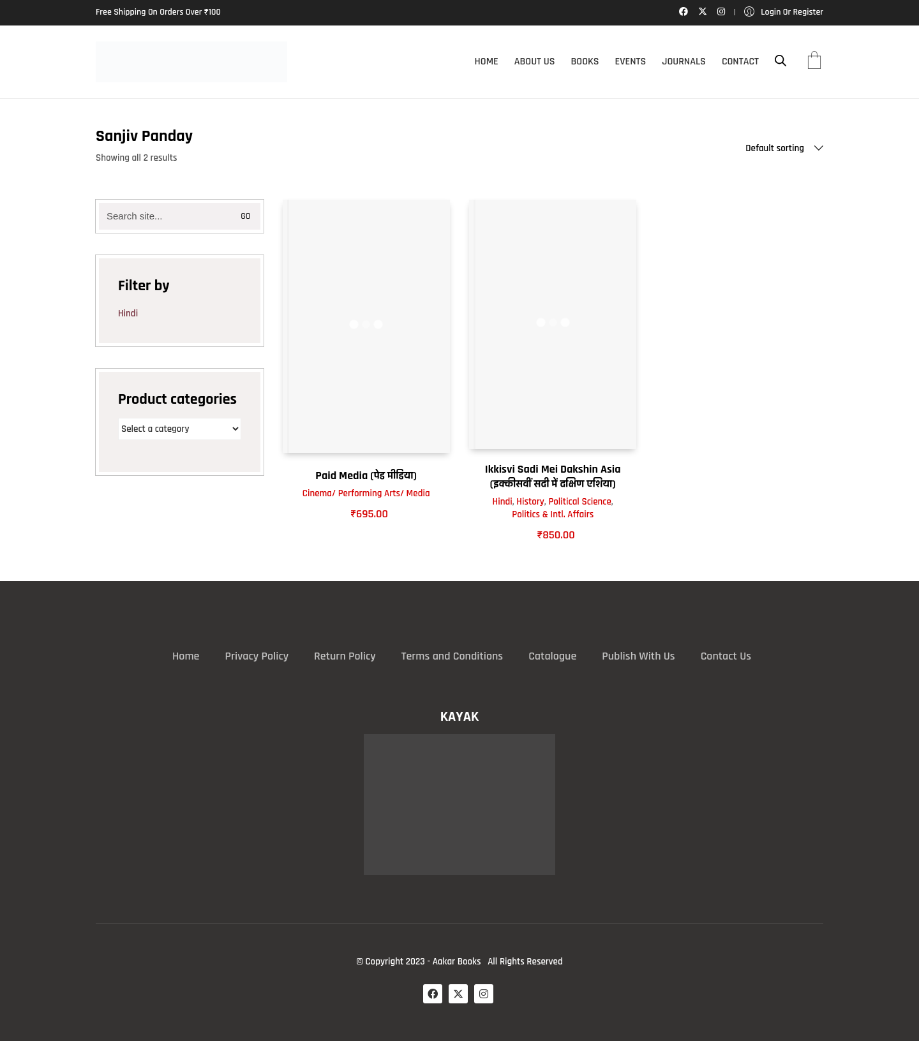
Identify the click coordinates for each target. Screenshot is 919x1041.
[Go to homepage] (191, 61)
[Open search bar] (780, 61)
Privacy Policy (256, 656)
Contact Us (726, 656)
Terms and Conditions (452, 656)
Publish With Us (638, 656)
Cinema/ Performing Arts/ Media (366, 493)
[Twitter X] (458, 993)
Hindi (502, 502)
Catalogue (552, 656)
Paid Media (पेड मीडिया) (366, 475)
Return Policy (345, 656)
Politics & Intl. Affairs (553, 514)
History (530, 502)
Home (185, 656)
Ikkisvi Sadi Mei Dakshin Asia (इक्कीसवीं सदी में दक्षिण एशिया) (553, 476)
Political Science (579, 502)
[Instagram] (483, 993)
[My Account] (783, 12)
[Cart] (814, 62)
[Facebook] (432, 993)
